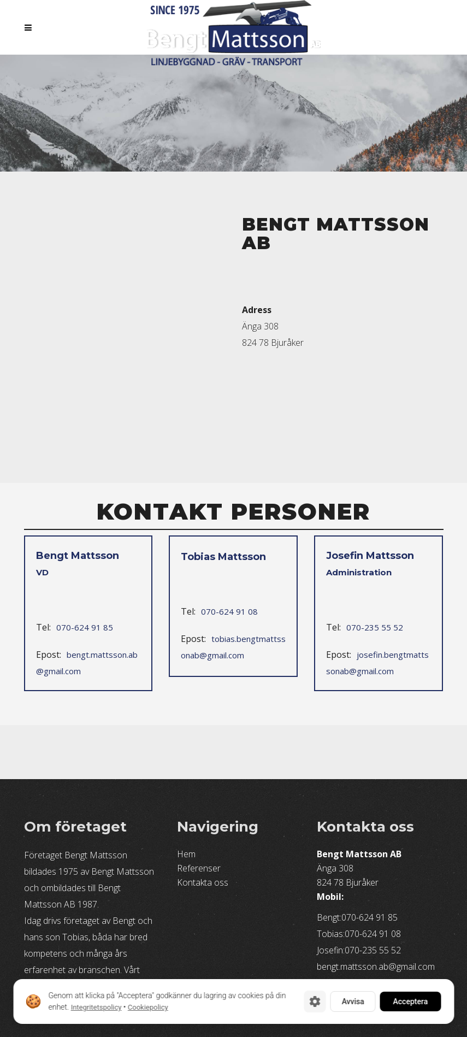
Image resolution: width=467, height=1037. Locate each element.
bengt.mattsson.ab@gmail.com (87, 662)
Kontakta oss (202, 882)
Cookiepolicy (147, 1007)
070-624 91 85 (84, 627)
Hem (186, 854)
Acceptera (410, 1001)
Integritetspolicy (95, 1007)
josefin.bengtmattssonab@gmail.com (377, 662)
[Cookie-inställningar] (315, 1001)
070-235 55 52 (374, 627)
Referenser (199, 868)
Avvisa (352, 1001)
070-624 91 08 (229, 611)
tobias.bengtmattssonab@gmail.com (233, 647)
